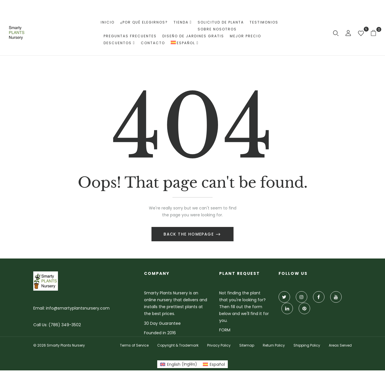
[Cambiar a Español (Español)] (214, 364)
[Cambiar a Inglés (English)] (178, 364)
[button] (376, 33)
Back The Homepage (189, 234)
